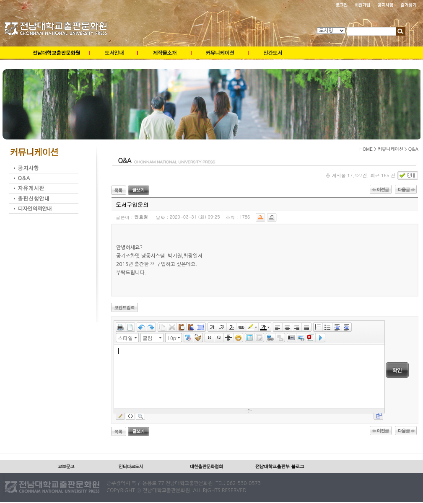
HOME (366, 149)
